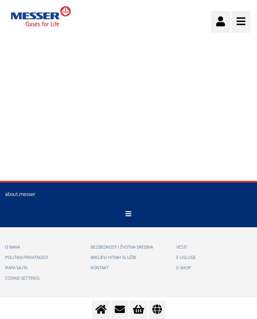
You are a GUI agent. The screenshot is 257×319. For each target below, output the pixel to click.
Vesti (181, 247)
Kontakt (100, 268)
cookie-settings (22, 278)
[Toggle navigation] (128, 214)
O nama (12, 247)
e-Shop (183, 268)
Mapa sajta (16, 268)
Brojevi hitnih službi (113, 257)
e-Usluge (186, 257)
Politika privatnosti (26, 257)
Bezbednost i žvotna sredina (122, 247)
